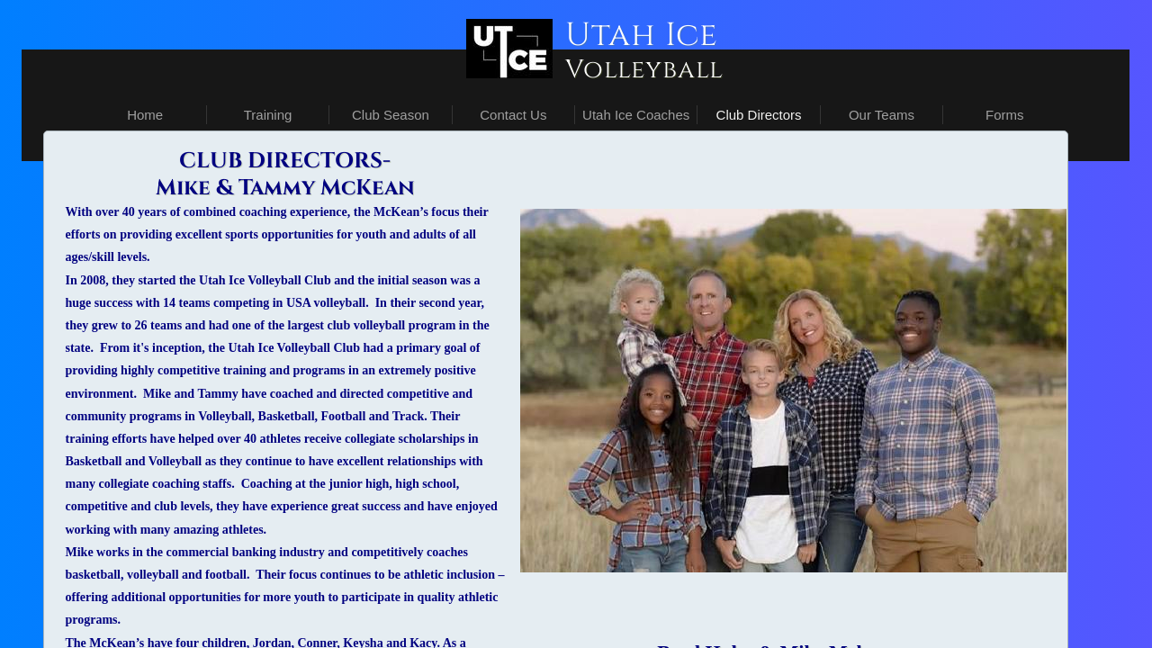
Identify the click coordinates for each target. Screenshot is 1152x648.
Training (268, 114)
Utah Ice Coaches (635, 114)
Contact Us (513, 114)
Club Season (390, 114)
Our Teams (881, 114)
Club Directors (759, 114)
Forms (1005, 114)
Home (145, 114)
